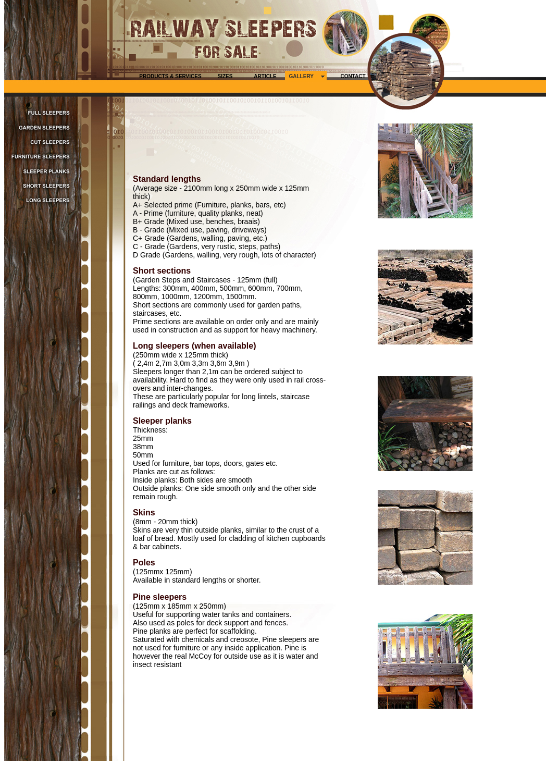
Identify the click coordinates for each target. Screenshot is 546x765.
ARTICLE (265, 76)
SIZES (225, 76)
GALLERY (301, 76)
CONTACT (352, 76)
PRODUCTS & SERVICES (170, 76)
